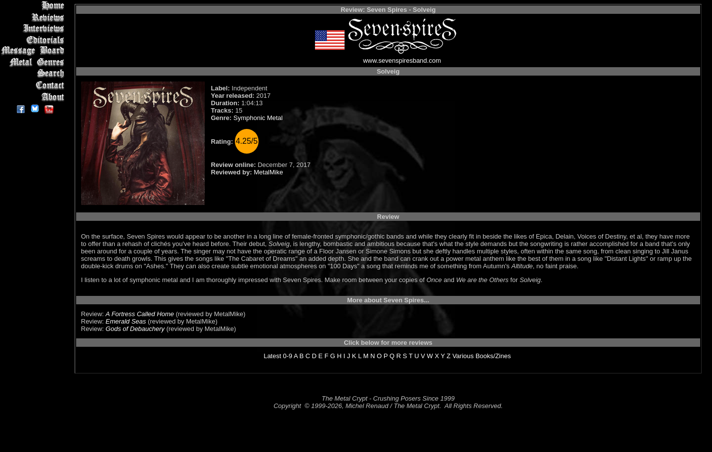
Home (34, 5)
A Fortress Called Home (140, 314)
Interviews (34, 28)
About (34, 96)
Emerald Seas (126, 321)
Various (463, 356)
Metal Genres (34, 62)
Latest (272, 356)
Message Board (34, 51)
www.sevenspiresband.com (402, 60)
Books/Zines (493, 356)
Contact (34, 85)
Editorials (34, 39)
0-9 (287, 356)
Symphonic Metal (258, 118)
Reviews (34, 17)
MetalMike (268, 172)
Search (34, 74)
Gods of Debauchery (135, 328)
